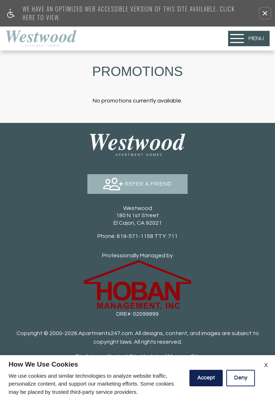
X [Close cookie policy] (266, 365)
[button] (265, 13)
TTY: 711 (137, 236)
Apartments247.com (105, 333)
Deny (240, 378)
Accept (206, 378)
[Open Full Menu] (249, 38)
